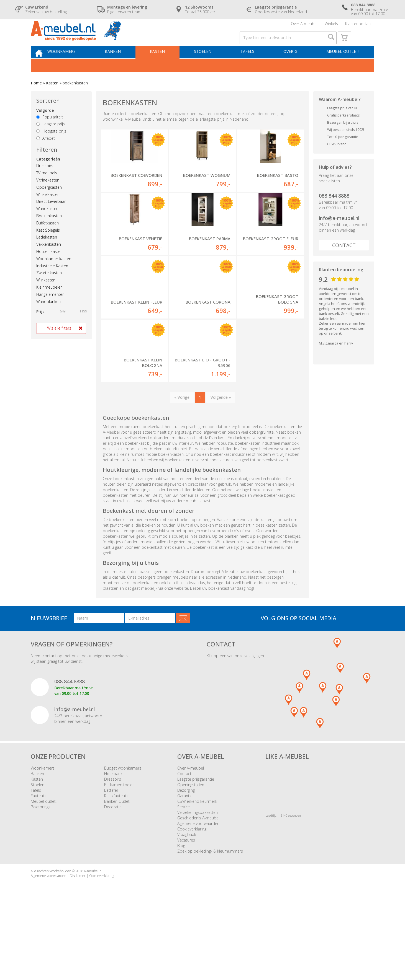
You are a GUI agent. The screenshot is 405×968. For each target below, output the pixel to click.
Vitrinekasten (47, 195)
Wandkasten (47, 223)
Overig (291, 65)
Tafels (251, 65)
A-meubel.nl (93, 930)
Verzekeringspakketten (197, 871)
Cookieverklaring (191, 888)
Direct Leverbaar (51, 216)
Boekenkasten (49, 231)
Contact (344, 260)
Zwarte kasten (49, 288)
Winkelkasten (48, 209)
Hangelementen (50, 309)
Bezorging (186, 849)
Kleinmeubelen (49, 302)
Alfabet (45, 153)
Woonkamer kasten (53, 273)
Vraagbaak (186, 894)
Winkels (331, 26)
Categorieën (48, 174)
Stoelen (208, 65)
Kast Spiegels (48, 245)
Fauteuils (39, 855)
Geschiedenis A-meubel (198, 877)
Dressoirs (44, 180)
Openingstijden (190, 844)
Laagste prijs (50, 139)
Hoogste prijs (51, 146)
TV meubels (46, 188)
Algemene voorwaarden (198, 883)
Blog (181, 905)
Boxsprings (40, 866)
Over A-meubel (304, 26)
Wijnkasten (45, 295)
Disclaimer (78, 935)
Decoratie (113, 866)
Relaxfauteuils (116, 855)
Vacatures (186, 899)
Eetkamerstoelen (119, 844)
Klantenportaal (358, 26)
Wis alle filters (59, 343)
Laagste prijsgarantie (195, 838)
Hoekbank (113, 833)
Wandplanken (48, 316)
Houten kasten (49, 266)
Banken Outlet (117, 860)
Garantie (185, 855)
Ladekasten (46, 252)
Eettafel (111, 849)
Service (183, 866)
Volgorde (45, 125)
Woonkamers (74, 65)
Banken (123, 65)
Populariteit (49, 132)
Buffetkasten (47, 238)
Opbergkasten (49, 202)
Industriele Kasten (52, 280)
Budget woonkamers (122, 827)
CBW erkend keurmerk (197, 860)
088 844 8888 (334, 211)
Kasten (165, 65)
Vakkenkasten (48, 259)
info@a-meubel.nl (339, 233)
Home (36, 98)
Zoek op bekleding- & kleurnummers (210, 910)
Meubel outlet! (341, 65)
